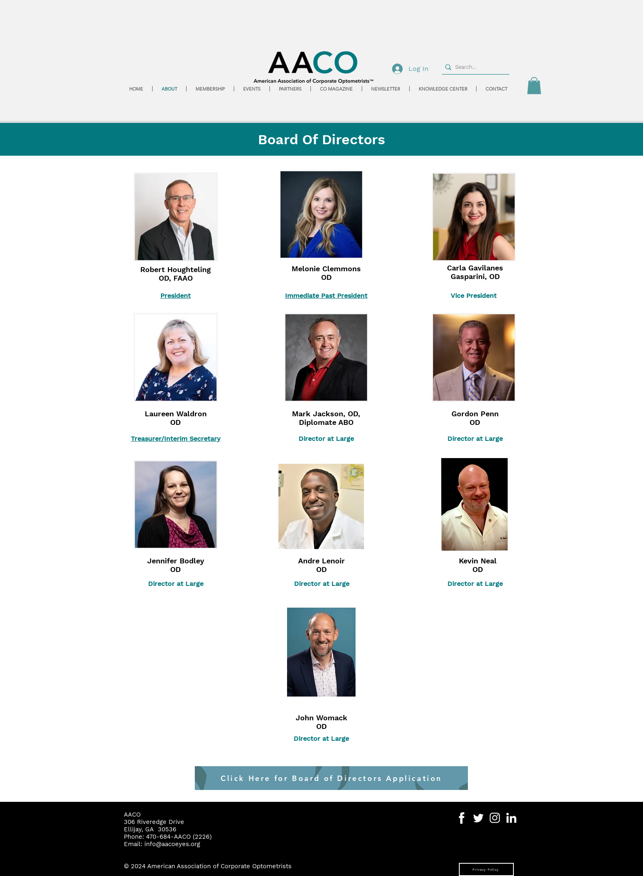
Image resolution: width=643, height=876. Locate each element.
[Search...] (473, 67)
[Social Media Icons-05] (478, 818)
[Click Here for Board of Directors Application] (331, 778)
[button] (534, 85)
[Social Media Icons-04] (462, 818)
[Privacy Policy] (486, 869)
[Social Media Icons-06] (511, 818)
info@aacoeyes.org (172, 844)
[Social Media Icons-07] (495, 818)
